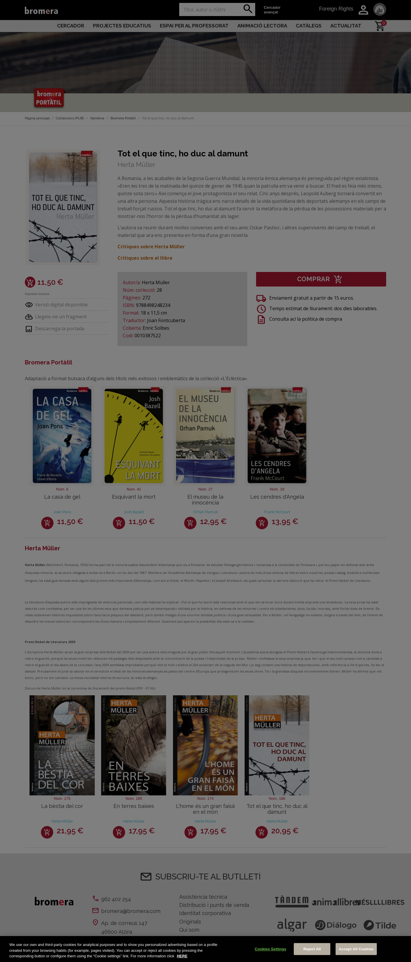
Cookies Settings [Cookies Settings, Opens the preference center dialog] (270, 949)
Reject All (312, 949)
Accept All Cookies (356, 949)
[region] (205, 949)
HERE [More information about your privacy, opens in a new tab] (182, 956)
